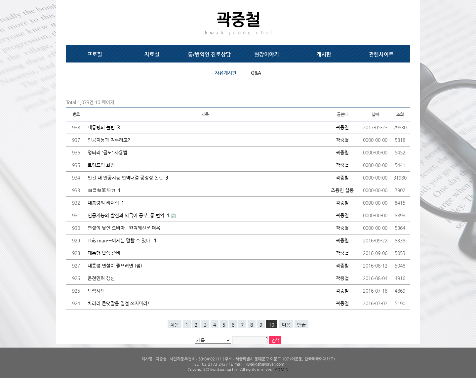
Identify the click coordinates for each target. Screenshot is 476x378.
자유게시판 (225, 72)
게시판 (323, 54)
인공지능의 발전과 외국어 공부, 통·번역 (129, 215)
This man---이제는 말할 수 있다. (122, 240)
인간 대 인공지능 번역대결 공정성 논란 (128, 177)
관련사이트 (381, 54)
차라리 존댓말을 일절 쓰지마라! (118, 303)
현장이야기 (266, 54)
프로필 (94, 54)
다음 (286, 324)
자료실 (151, 54)
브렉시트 (96, 290)
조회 (399, 114)
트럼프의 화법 (101, 165)
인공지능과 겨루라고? (109, 140)
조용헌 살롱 (342, 190)
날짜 (375, 114)
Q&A (256, 72)
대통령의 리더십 (106, 202)
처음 (174, 324)
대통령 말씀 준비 (104, 253)
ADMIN (282, 369)
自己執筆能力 (104, 190)
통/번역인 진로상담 (209, 54)
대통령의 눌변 (104, 127)
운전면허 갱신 (101, 278)
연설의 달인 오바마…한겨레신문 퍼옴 (124, 228)
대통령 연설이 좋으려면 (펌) (115, 265)
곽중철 (342, 127)
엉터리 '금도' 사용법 (107, 152)
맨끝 (301, 324)
